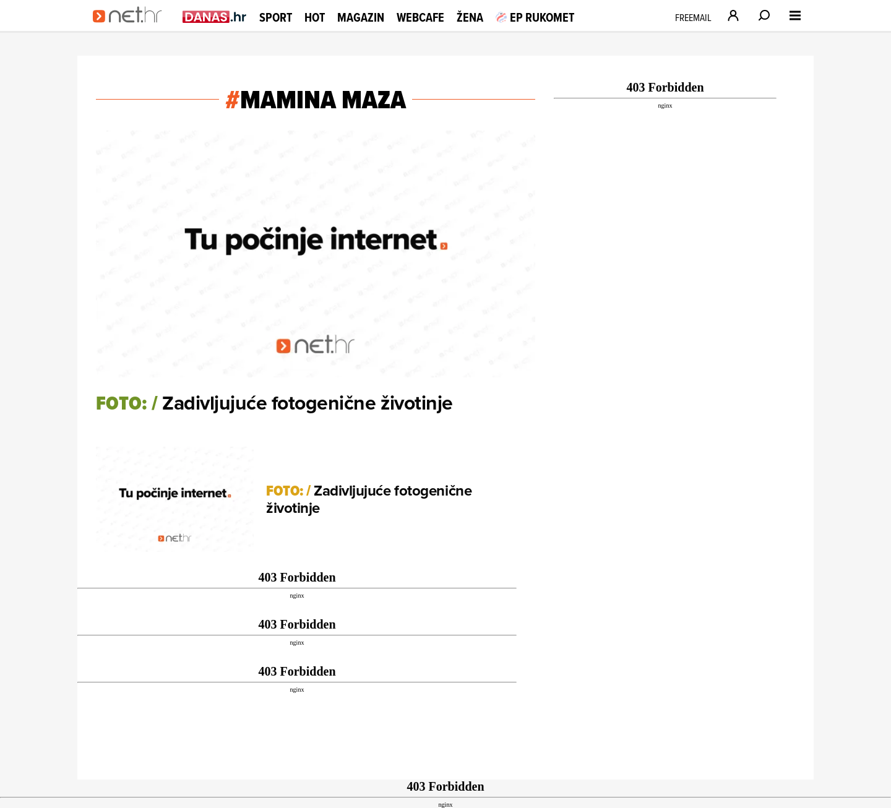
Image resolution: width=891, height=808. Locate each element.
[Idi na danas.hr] (215, 16)
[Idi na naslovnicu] (131, 28)
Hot (314, 17)
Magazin (360, 17)
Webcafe (420, 17)
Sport (275, 17)
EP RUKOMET (535, 17)
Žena (470, 17)
